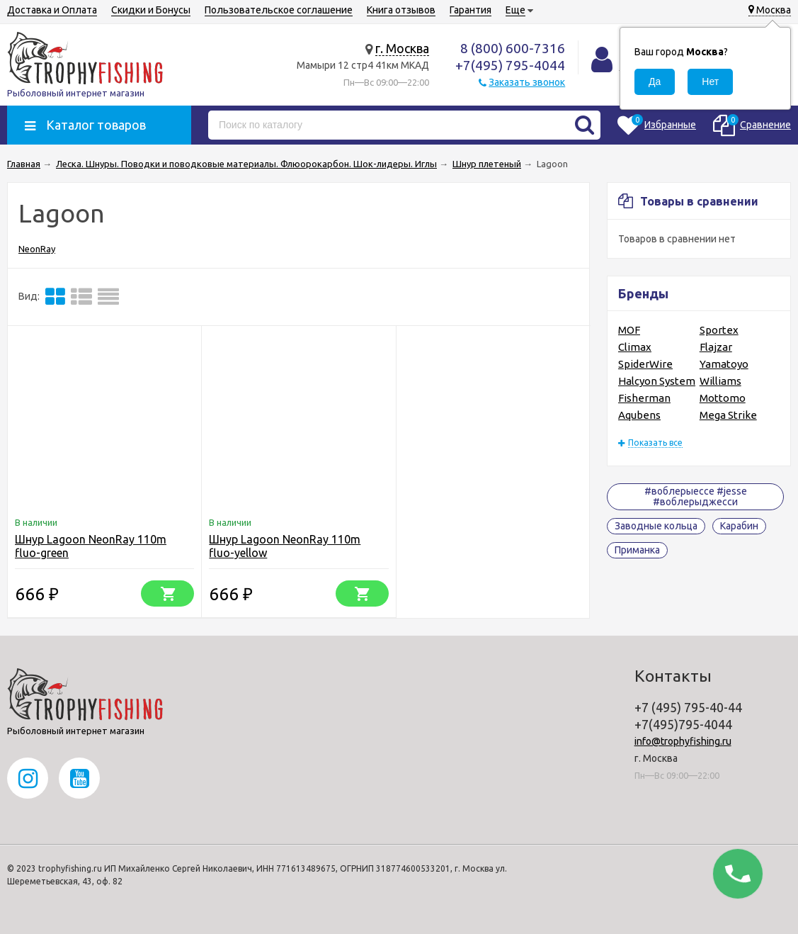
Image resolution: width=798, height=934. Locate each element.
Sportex (719, 330)
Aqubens (639, 415)
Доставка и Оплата (52, 10)
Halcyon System (656, 381)
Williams (720, 381)
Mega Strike (728, 415)
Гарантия (470, 10)
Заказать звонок (527, 82)
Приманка (637, 550)
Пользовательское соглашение (279, 10)
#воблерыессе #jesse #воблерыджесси (695, 496)
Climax (634, 347)
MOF (629, 330)
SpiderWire (645, 364)
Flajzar (716, 347)
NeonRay (36, 249)
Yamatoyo (724, 364)
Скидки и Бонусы (150, 10)
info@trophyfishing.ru (682, 741)
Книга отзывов (401, 10)
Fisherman (644, 398)
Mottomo (723, 398)
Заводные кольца (656, 525)
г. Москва (402, 48)
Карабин (739, 525)
